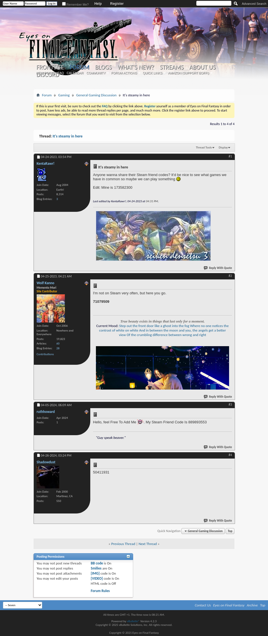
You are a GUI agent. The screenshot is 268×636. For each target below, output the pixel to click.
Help (98, 4)
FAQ (61, 73)
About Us (202, 67)
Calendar (75, 73)
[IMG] (95, 573)
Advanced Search (254, 3)
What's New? (135, 67)
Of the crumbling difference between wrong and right (166, 335)
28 (58, 348)
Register (117, 4)
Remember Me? (75, 4)
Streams (172, 67)
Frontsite (50, 67)
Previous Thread (123, 544)
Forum (79, 67)
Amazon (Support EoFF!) (188, 73)
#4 (230, 455)
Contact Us (203, 605)
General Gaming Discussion (96, 95)
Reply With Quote (218, 268)
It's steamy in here (68, 136)
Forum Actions (124, 73)
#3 (230, 404)
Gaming (64, 95)
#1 (230, 156)
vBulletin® (133, 621)
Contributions (45, 354)
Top (230, 531)
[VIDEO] (97, 578)
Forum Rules (100, 591)
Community (96, 73)
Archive (252, 605)
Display (223, 147)
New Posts (45, 73)
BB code (97, 563)
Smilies (96, 568)
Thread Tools (204, 147)
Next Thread (148, 544)
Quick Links (152, 73)
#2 (230, 276)
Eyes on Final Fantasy (229, 605)
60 (58, 343)
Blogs (103, 67)
